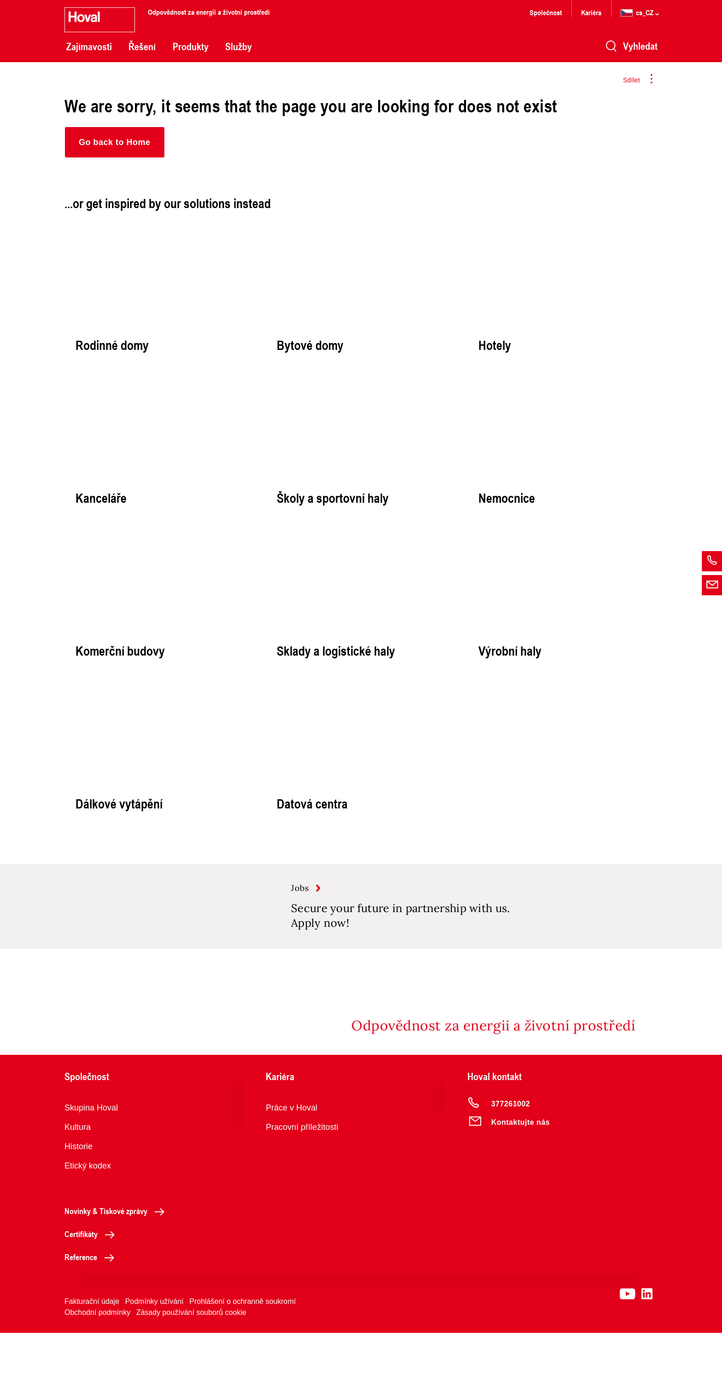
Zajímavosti (89, 46)
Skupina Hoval (91, 1152)
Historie (78, 1191)
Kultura (77, 1172)
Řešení (142, 46)
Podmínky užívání (154, 1346)
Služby (238, 46)
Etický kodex (87, 1210)
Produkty (191, 46)
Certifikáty (92, 1279)
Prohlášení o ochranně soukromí (242, 1346)
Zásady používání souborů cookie (191, 1357)
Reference (91, 1302)
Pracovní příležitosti (302, 1172)
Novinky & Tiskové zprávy (116, 1256)
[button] (114, 142)
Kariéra (591, 12)
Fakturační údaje (91, 1346)
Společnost (546, 12)
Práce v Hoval (291, 1152)
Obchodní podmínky (97, 1357)
